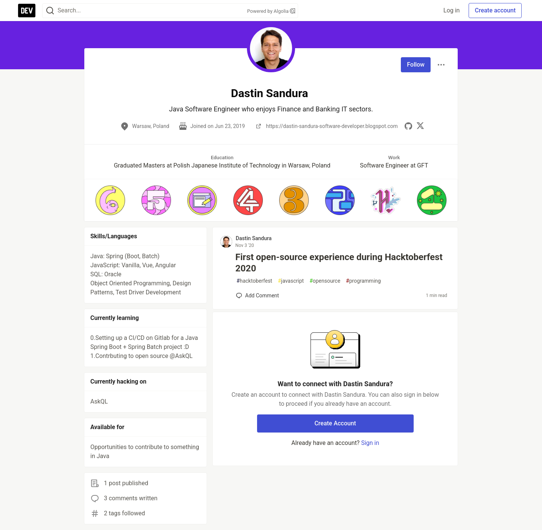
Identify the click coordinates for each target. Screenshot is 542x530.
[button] (110, 200)
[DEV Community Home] (26, 10)
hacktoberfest (254, 281)
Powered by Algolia (271, 11)
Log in (451, 10)
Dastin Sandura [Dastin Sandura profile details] (253, 238)
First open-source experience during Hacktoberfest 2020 (338, 263)
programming (363, 281)
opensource (324, 281)
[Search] (50, 11)
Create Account (335, 423)
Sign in (370, 442)
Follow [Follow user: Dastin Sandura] (416, 64)
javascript (291, 281)
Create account (495, 10)
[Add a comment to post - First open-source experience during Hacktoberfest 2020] (257, 295)
